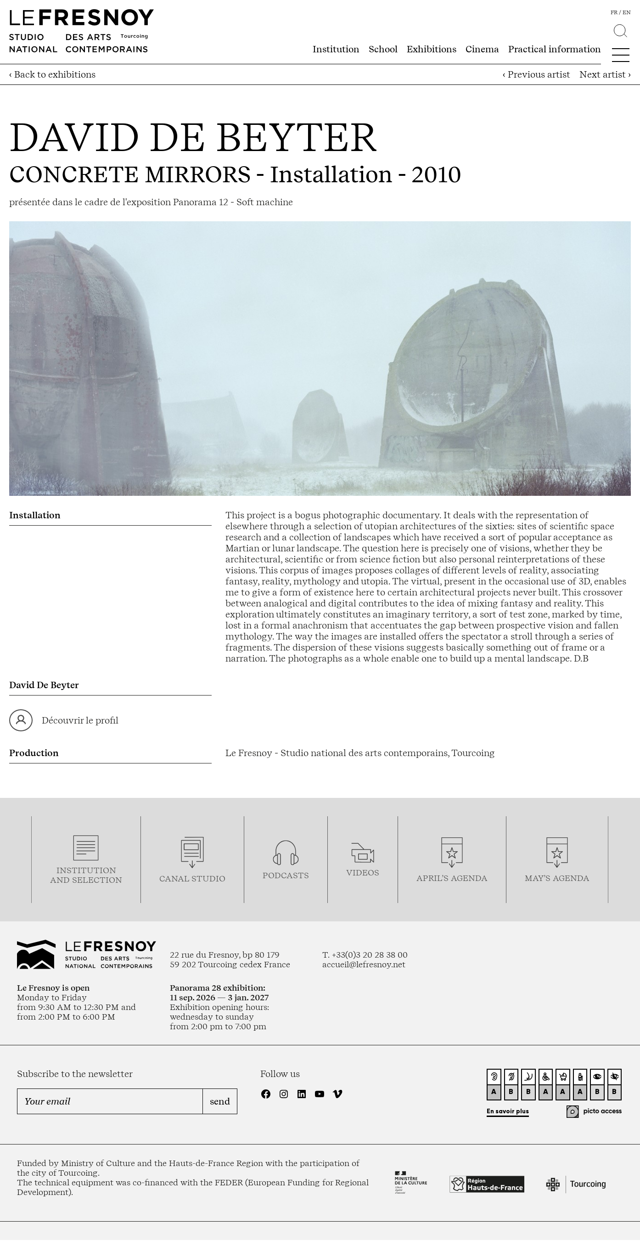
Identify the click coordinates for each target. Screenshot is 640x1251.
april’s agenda (452, 878)
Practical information (554, 49)
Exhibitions (431, 49)
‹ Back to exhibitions (52, 74)
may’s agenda (557, 878)
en (627, 12)
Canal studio (192, 878)
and (61, 880)
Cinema (482, 49)
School (383, 49)
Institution (336, 49)
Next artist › (605, 74)
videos (362, 872)
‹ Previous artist (536, 74)
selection (97, 880)
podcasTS (286, 875)
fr (614, 12)
